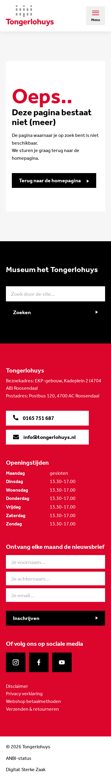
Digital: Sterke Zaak (26, 769)
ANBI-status (18, 758)
